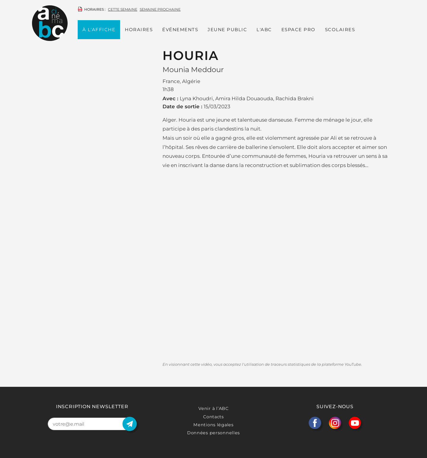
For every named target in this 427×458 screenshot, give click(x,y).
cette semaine (122, 9)
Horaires (139, 29)
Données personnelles (213, 432)
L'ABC (264, 29)
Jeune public (227, 29)
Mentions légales (213, 424)
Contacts (213, 416)
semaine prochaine (160, 9)
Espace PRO (298, 29)
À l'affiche (99, 29)
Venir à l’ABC (213, 408)
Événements (180, 29)
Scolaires (340, 29)
